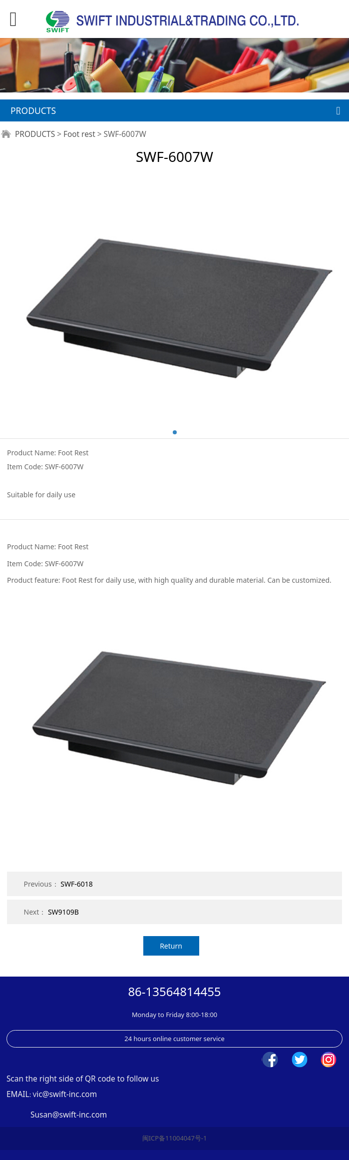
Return (171, 946)
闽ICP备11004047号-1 (174, 1138)
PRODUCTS (35, 134)
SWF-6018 (76, 884)
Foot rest (79, 134)
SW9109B (63, 912)
